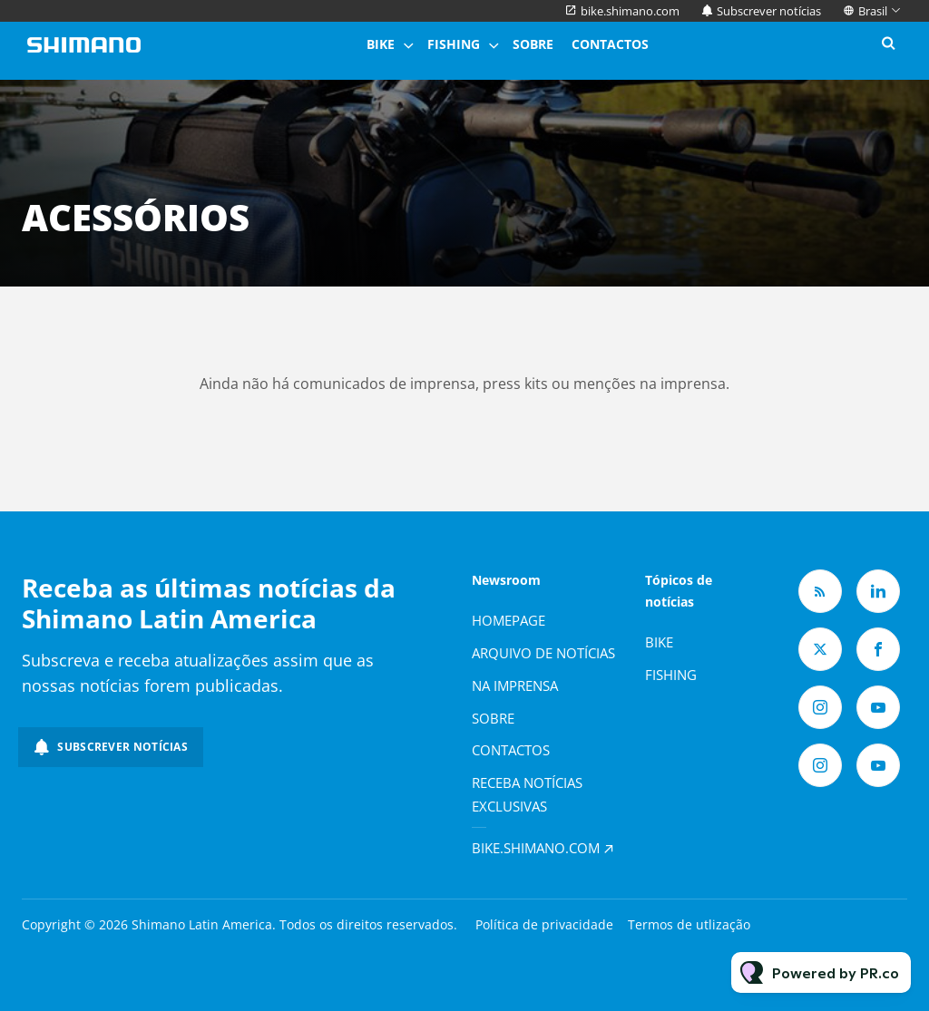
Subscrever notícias (769, 11)
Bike (381, 44)
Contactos (610, 44)
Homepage (508, 620)
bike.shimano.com (630, 11)
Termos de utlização (689, 924)
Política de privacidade (544, 924)
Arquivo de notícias (543, 653)
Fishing (453, 44)
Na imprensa (515, 685)
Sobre (533, 44)
